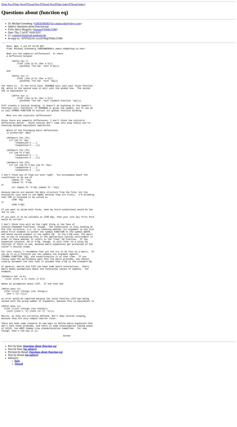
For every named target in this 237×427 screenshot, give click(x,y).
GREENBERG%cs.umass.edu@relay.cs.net (57, 23)
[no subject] (30, 408)
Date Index (62, 4)
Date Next (20, 4)
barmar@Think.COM (45, 29)
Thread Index (77, 4)
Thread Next (48, 4)
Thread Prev (33, 4)
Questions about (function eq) (39, 405)
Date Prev (7, 4)
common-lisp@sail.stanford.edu (29, 35)
